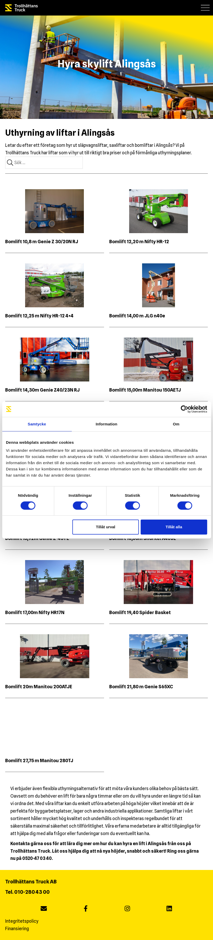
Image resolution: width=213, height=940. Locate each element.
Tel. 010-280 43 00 (27, 892)
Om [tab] (176, 424)
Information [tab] (106, 424)
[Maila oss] (44, 909)
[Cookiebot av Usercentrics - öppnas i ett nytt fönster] (184, 409)
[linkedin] (169, 909)
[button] (205, 7)
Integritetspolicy (22, 921)
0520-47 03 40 (37, 858)
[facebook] (86, 909)
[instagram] (127, 909)
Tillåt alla (174, 527)
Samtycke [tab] (37, 424)
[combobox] (44, 163)
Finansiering (17, 928)
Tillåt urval (105, 527)
